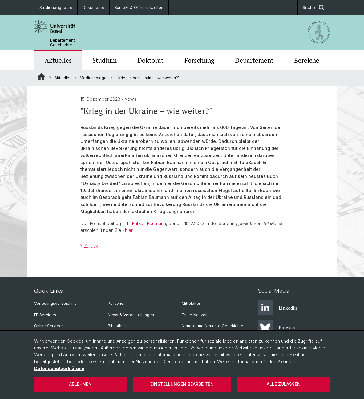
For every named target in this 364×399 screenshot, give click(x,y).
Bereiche (306, 60)
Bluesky (276, 327)
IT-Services (45, 314)
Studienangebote (55, 7)
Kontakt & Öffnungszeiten (139, 7)
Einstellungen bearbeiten (182, 384)
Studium (104, 60)
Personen (117, 303)
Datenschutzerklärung (59, 368)
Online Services (49, 326)
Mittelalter (191, 303)
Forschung (199, 60)
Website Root (41, 76)
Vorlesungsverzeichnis (55, 303)
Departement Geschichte (62, 42)
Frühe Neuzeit (195, 314)
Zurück (90, 245)
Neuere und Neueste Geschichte (212, 326)
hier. (129, 230)
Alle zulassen (284, 384)
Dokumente (93, 7)
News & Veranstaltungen (131, 314)
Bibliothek (117, 326)
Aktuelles (58, 60)
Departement (254, 60)
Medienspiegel (93, 77)
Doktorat (150, 60)
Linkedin (277, 307)
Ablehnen (80, 384)
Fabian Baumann (149, 223)
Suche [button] (314, 7)
